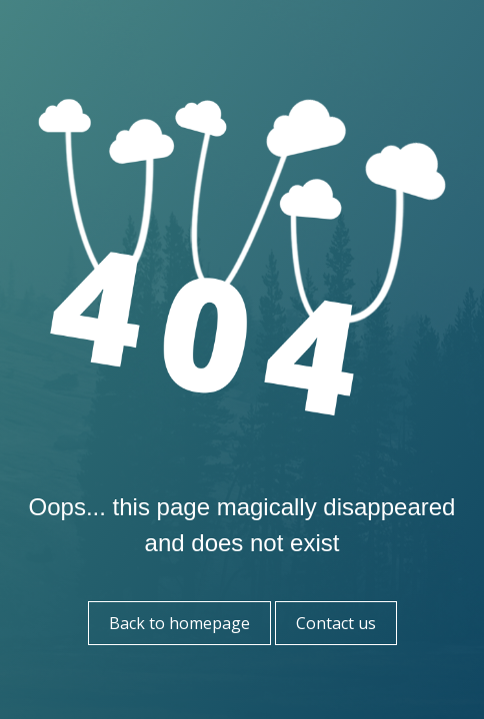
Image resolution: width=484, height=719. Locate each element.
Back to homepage (179, 623)
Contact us (336, 623)
